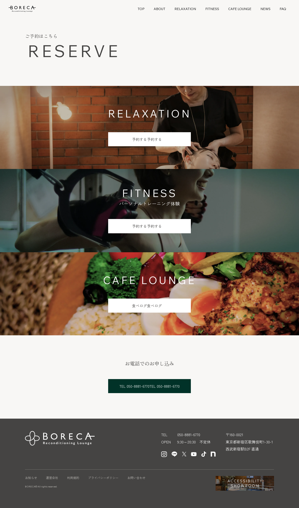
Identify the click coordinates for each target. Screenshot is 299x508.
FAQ (283, 9)
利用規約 (73, 477)
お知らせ (31, 477)
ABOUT (159, 9)
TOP (141, 9)
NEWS (265, 9)
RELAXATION (185, 9)
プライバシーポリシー (103, 477)
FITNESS (212, 9)
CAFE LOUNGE (239, 9)
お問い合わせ (136, 477)
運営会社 (52, 477)
